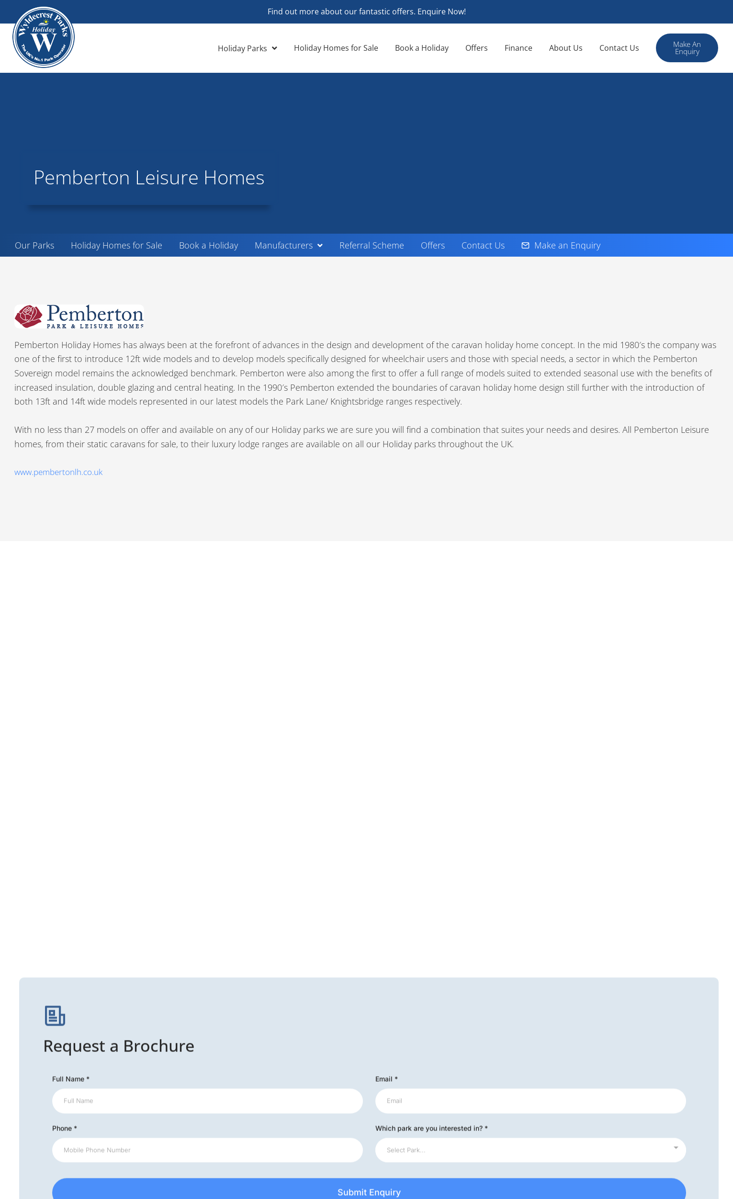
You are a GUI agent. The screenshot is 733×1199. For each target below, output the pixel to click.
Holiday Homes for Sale (336, 48)
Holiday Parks (247, 48)
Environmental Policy (229, 1035)
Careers (566, 1078)
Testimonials (574, 1121)
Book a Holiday (422, 48)
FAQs (562, 1064)
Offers (476, 48)
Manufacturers (289, 245)
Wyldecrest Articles (226, 1006)
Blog (560, 1049)
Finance (518, 48)
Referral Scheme (371, 245)
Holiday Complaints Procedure (426, 1092)
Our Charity (213, 1049)
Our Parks (34, 245)
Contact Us (619, 48)
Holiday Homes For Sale (594, 1021)
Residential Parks (582, 1107)
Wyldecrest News (403, 1035)
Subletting (391, 1021)
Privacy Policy (396, 1078)
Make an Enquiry (560, 245)
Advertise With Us (583, 1092)
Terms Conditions (403, 1064)
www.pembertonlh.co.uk (62, 471)
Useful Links (574, 1035)
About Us (566, 48)
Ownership (392, 1107)
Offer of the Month (226, 1021)
